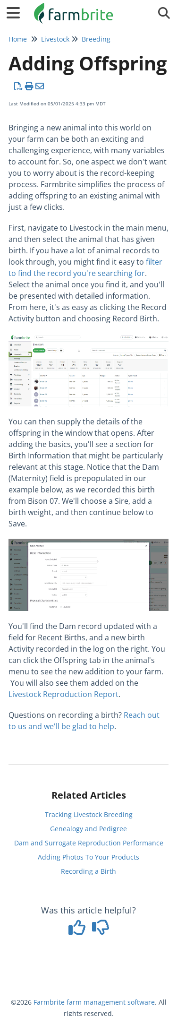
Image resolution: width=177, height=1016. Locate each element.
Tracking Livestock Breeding (89, 814)
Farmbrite (49, 1002)
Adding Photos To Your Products (88, 856)
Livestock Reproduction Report (63, 694)
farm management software (111, 1002)
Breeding (96, 38)
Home (17, 38)
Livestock (55, 38)
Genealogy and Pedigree (88, 828)
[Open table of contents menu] (16, 11)
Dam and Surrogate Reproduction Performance (88, 842)
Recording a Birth (88, 871)
